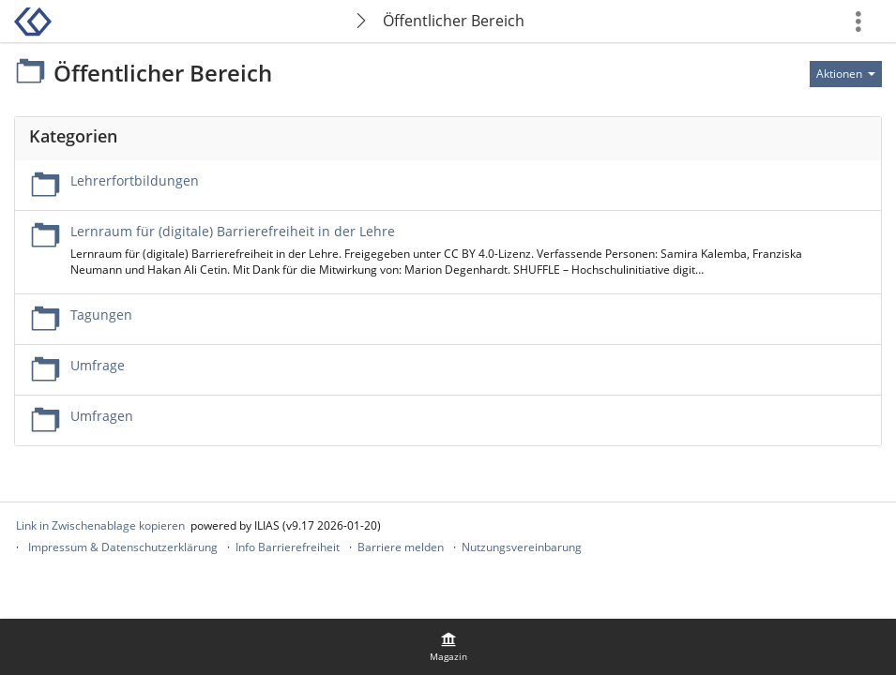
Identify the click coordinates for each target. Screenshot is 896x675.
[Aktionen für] (846, 74)
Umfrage (97, 365)
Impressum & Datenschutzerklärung (123, 547)
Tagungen (101, 314)
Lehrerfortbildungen (134, 180)
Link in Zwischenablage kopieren (100, 525)
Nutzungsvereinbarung (522, 547)
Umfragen (101, 416)
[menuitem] (448, 647)
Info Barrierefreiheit (287, 547)
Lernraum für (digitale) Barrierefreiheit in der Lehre (232, 231)
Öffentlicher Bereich (453, 20)
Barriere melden (400, 547)
